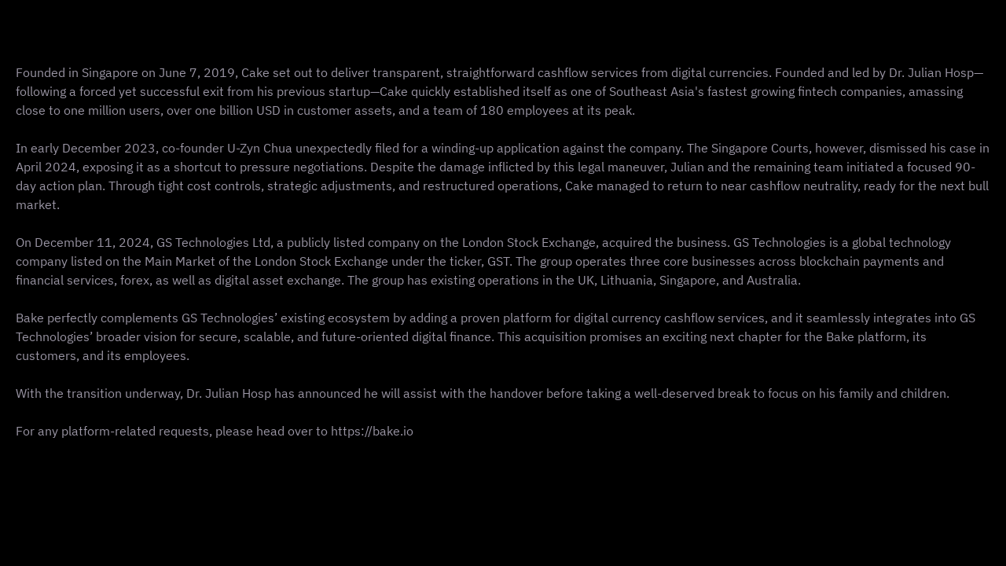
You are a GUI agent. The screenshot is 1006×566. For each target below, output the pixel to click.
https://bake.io (372, 431)
